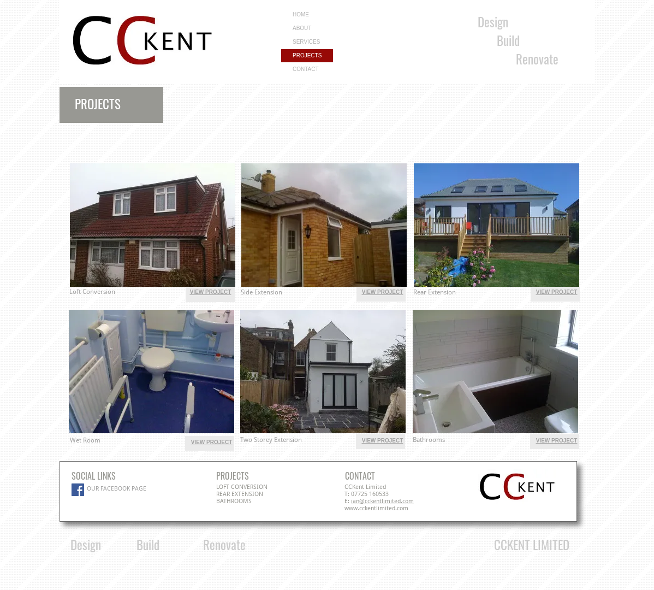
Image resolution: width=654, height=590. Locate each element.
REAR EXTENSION (239, 494)
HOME (301, 14)
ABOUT (302, 28)
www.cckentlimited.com (376, 508)
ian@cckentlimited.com (382, 501)
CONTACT (306, 69)
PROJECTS (307, 55)
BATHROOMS (234, 501)
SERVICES (306, 42)
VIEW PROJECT (210, 292)
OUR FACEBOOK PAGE (116, 488)
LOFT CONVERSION (241, 487)
